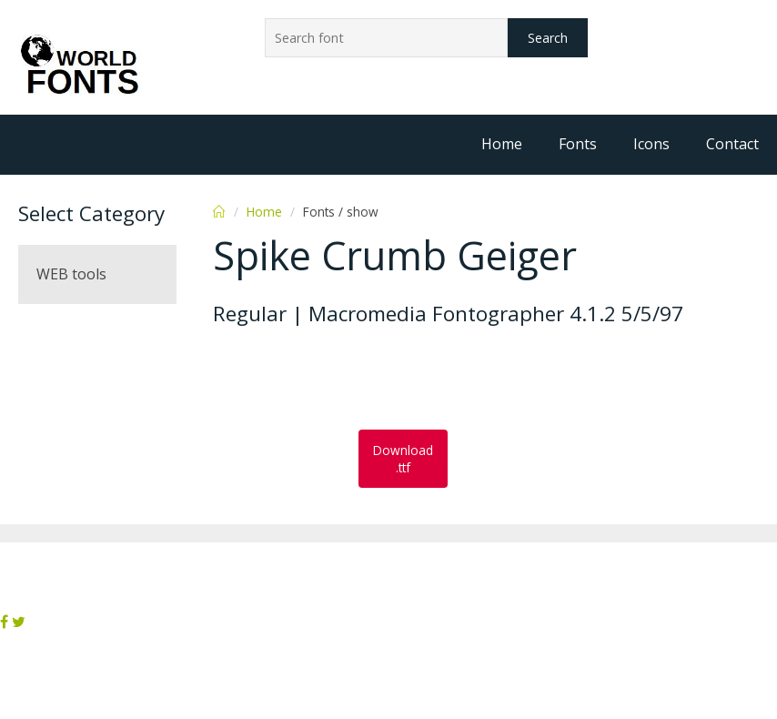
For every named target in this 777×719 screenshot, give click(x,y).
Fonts (578, 144)
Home (501, 144)
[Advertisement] (358, 379)
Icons (651, 144)
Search (548, 37)
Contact (732, 144)
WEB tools (71, 274)
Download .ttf (403, 458)
